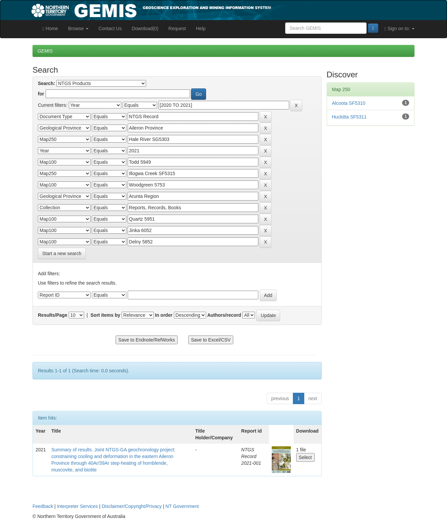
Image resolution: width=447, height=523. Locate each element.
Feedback (43, 506)
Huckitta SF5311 (349, 117)
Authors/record (224, 315)
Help (201, 28)
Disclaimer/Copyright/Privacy (132, 506)
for (41, 93)
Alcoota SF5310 (349, 103)
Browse (78, 28)
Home (50, 28)
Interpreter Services (77, 506)
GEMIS (45, 51)
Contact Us (110, 28)
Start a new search (61, 253)
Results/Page (52, 315)
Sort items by (105, 315)
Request (177, 28)
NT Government (182, 506)
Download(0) (145, 28)
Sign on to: (399, 28)
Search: (46, 83)
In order (164, 315)
